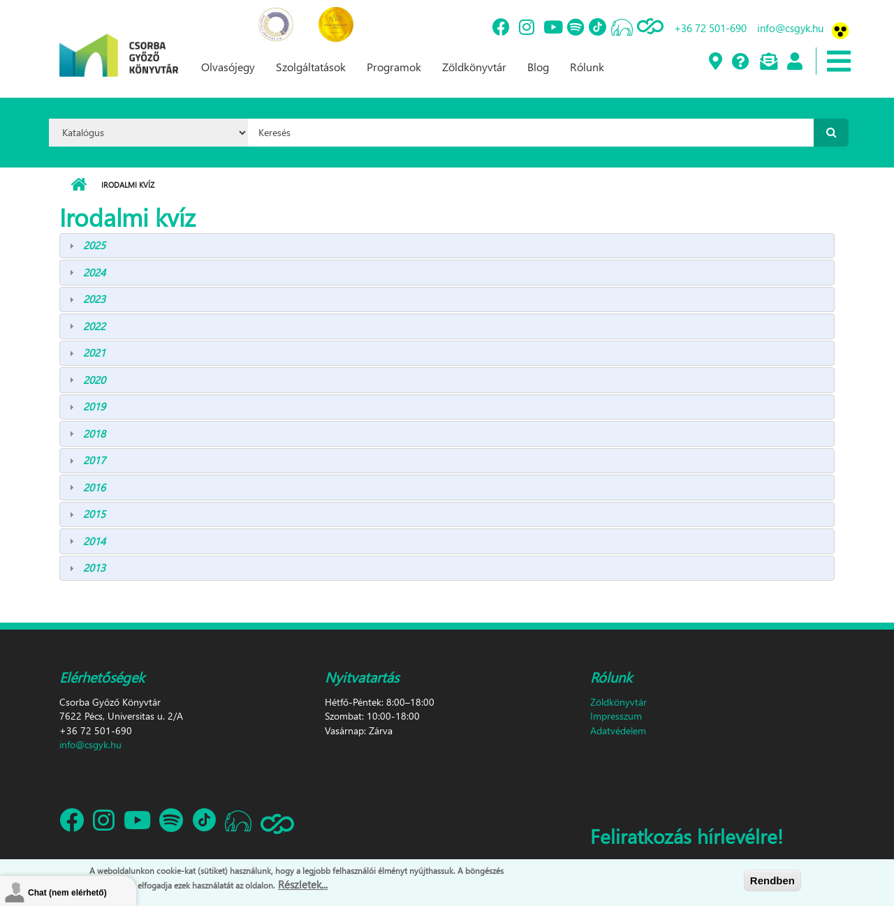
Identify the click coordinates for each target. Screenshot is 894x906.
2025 (94, 245)
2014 (94, 541)
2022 (94, 326)
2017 (94, 460)
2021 (94, 352)
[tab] (447, 246)
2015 (94, 514)
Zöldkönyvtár (474, 66)
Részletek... (303, 885)
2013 (94, 567)
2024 (94, 272)
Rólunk (587, 66)
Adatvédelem (618, 730)
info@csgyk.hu (790, 28)
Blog (538, 66)
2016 (94, 487)
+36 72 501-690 (710, 28)
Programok (394, 66)
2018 (94, 433)
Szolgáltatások (311, 66)
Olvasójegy (228, 66)
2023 (94, 299)
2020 (94, 380)
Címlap (78, 185)
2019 (94, 406)
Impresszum (616, 715)
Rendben (772, 880)
